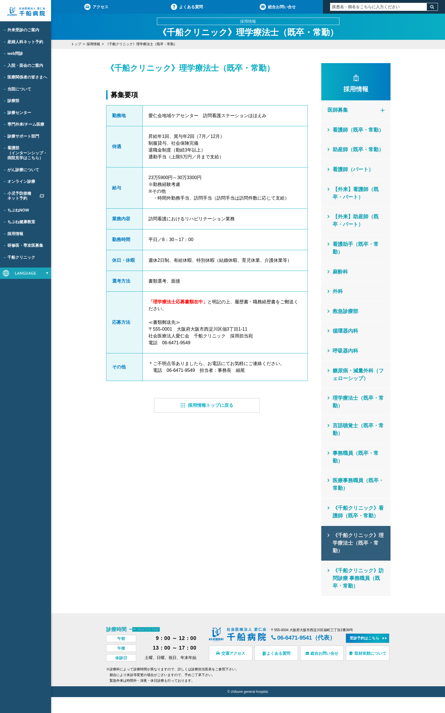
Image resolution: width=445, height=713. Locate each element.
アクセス (96, 7)
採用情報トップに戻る (207, 405)
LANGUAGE (25, 273)
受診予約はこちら (364, 654)
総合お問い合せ (278, 7)
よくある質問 (187, 7)
